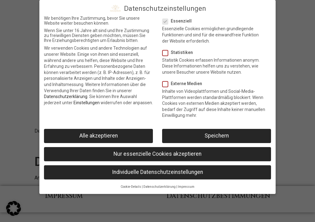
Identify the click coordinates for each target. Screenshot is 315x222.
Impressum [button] (186, 185)
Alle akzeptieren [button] (98, 134)
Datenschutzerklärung (65, 94)
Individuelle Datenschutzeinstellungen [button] (157, 170)
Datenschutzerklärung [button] (159, 185)
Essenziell (179, 19)
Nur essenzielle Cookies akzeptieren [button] (157, 152)
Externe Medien (184, 81)
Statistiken (179, 50)
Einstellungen (87, 100)
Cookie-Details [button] (131, 185)
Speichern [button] (217, 134)
